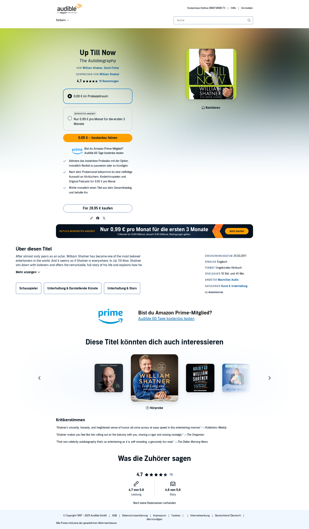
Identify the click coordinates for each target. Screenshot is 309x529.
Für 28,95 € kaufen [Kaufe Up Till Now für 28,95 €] (98, 208)
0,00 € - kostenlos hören (97, 138)
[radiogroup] (97, 110)
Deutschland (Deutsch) (228, 515)
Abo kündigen (154, 519)
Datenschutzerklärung (135, 515)
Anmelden (247, 8)
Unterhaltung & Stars (122, 289)
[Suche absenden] (249, 20)
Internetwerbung (200, 515)
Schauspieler (28, 289)
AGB (114, 515)
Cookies (176, 515)
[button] (91, 218)
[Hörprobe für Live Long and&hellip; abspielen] (154, 408)
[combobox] (213, 20)
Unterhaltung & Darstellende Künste (72, 289)
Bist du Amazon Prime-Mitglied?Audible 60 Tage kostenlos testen (104, 151)
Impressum (160, 515)
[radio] (97, 96)
